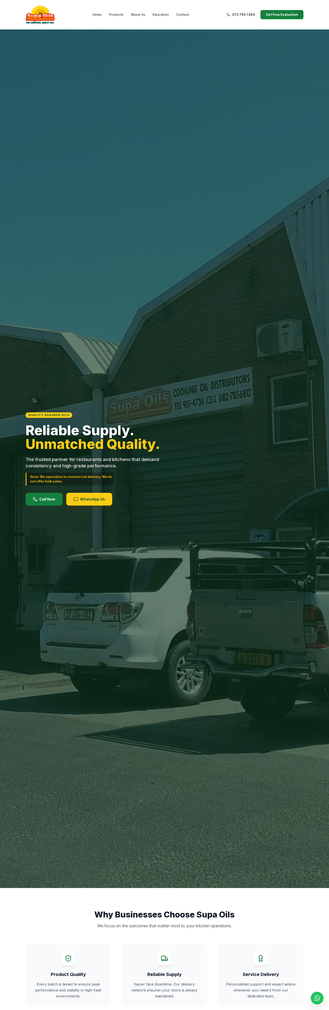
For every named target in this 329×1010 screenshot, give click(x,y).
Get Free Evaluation (282, 14)
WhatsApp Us (89, 499)
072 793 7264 (241, 14)
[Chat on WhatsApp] (317, 998)
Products (116, 14)
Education (161, 14)
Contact (182, 14)
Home (97, 14)
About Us (138, 14)
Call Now (44, 499)
